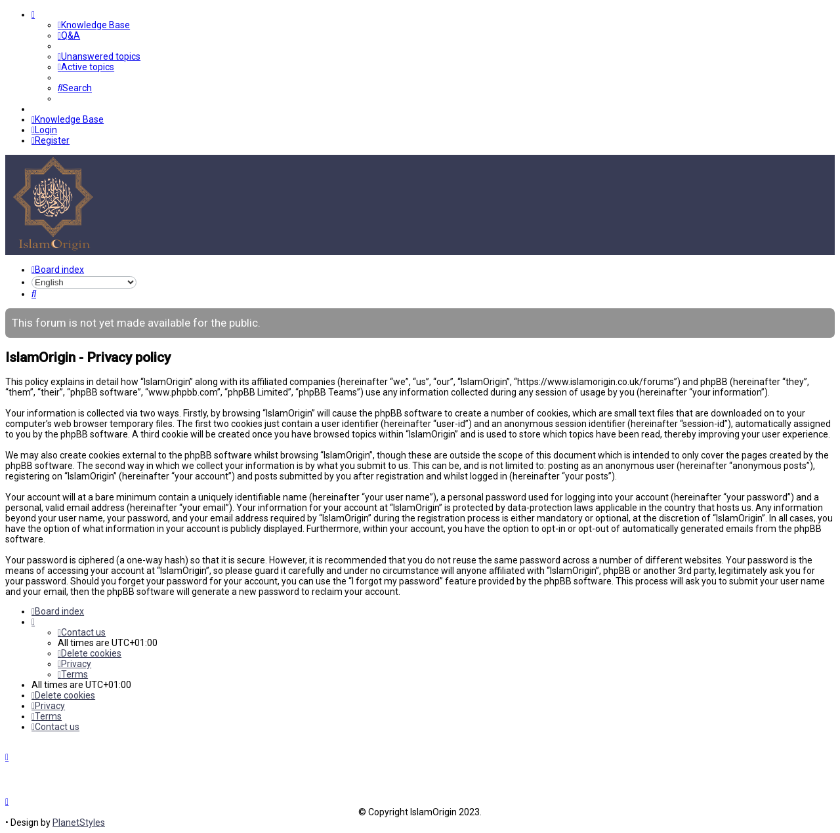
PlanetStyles (78, 822)
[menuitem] (94, 25)
